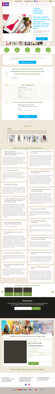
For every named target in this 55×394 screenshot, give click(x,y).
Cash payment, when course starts (26, 104)
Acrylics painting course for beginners (8, 378)
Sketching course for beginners (25, 381)
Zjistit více (42, 39)
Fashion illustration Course (6, 381)
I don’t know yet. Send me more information (27, 106)
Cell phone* (20, 95)
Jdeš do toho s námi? (27, 62)
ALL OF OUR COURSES (5, 377)
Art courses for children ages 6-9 (43, 378)
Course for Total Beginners (6, 380)
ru (52, 1)
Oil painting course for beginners (25, 380)
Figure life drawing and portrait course (26, 377)
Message (19, 108)
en (50, 1)
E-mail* (19, 91)
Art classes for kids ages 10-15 (42, 380)
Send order (27, 116)
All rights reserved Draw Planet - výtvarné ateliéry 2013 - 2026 (27, 391)
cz (48, 1)
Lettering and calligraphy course (25, 378)
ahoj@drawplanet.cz (28, 1)
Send (36, 308)
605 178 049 (17, 1)
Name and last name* (22, 87)
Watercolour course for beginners (43, 377)
